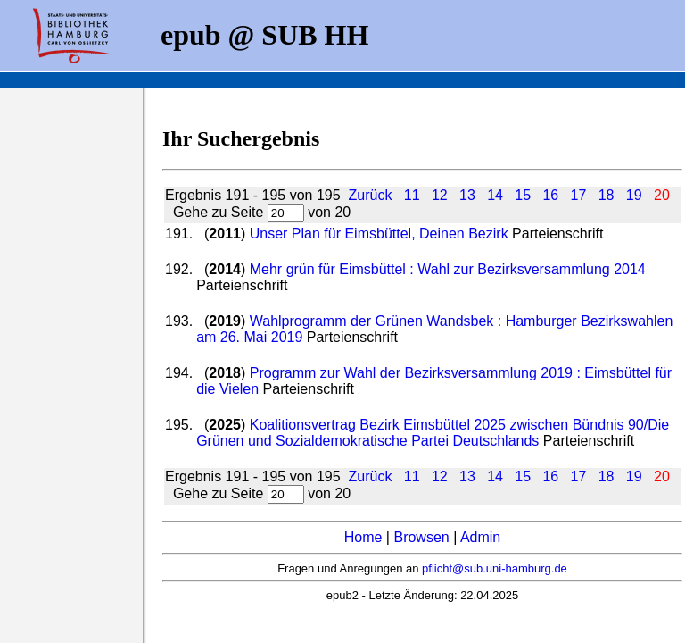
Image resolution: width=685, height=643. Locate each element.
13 (467, 195)
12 (440, 195)
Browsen (421, 537)
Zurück (370, 195)
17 (579, 195)
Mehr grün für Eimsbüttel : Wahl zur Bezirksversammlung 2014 (448, 269)
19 (634, 195)
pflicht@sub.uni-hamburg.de (494, 568)
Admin (480, 537)
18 (606, 195)
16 (550, 195)
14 (495, 195)
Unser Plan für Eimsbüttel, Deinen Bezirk (379, 233)
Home (363, 537)
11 (412, 195)
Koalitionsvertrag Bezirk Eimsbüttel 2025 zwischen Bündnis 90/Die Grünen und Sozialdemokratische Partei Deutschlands (432, 432)
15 (523, 195)
